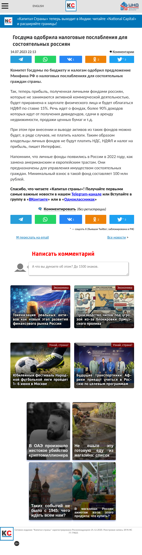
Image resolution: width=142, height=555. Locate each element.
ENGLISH (38, 6)
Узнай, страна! (59, 345)
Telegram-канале (86, 194)
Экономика (61, 288)
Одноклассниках (79, 199)
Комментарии (123, 52)
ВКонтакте (38, 199)
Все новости (116, 237)
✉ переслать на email (32, 237)
